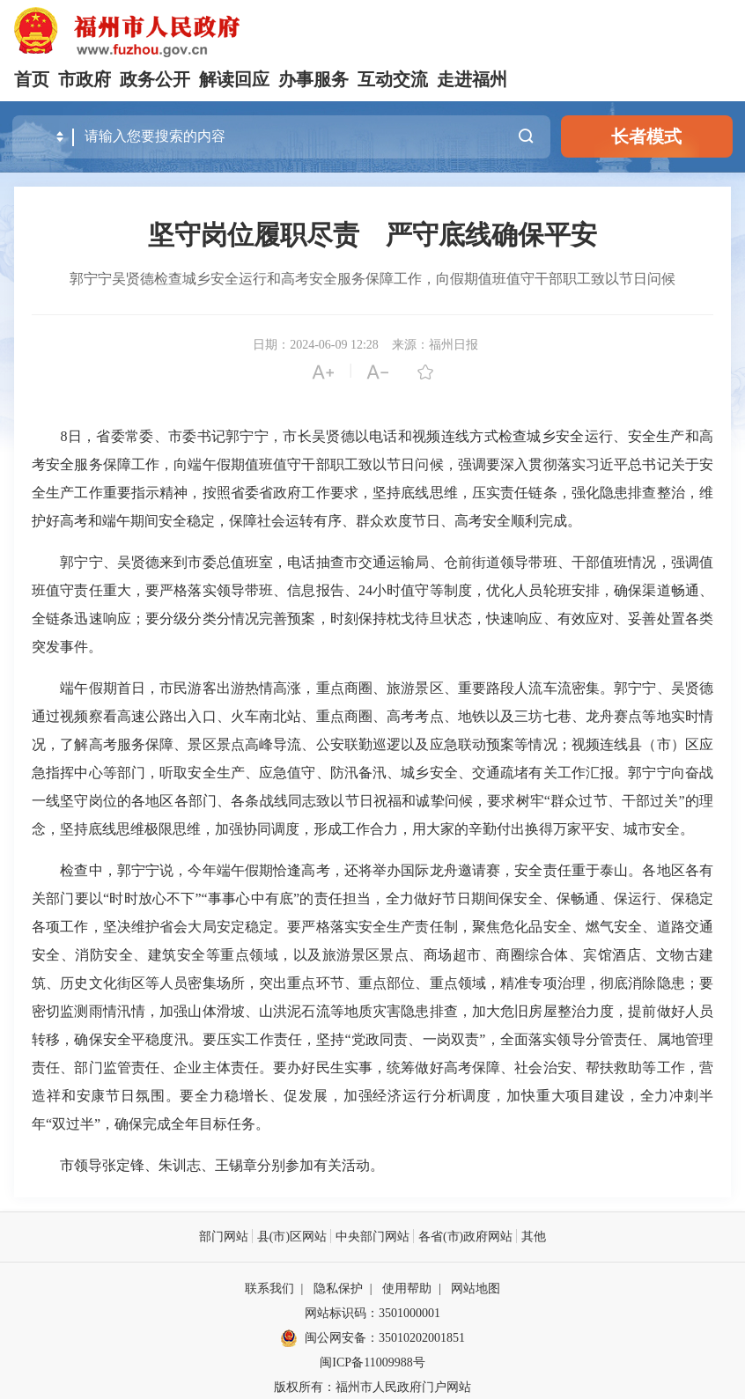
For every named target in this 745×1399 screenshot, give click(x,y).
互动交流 (393, 79)
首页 (31, 79)
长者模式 (646, 136)
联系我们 (269, 1287)
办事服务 (313, 79)
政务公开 (155, 79)
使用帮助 (407, 1287)
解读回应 (234, 79)
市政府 (84, 79)
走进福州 (472, 79)
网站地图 (475, 1287)
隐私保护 (338, 1287)
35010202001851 (422, 1337)
